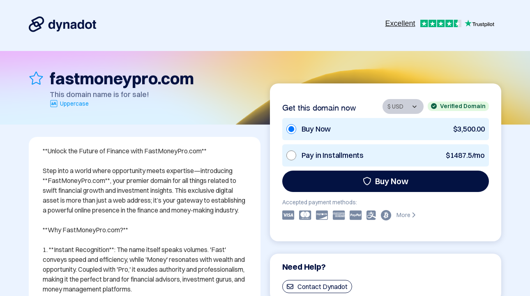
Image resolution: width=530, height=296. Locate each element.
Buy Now (385, 181)
